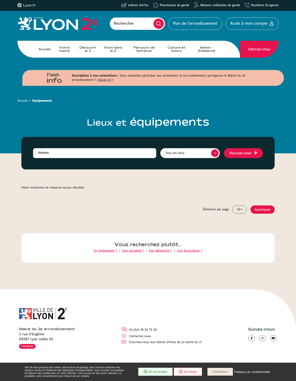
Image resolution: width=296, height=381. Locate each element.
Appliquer (262, 209)
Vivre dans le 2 (113, 49)
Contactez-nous (140, 336)
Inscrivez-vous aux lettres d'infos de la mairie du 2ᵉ (165, 342)
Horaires (27, 346)
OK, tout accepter (155, 371)
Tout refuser (188, 371)
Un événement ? (105, 250)
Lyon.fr (29, 5)
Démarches (259, 49)
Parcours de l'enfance (144, 49)
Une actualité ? (133, 250)
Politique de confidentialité (252, 372)
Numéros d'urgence (265, 5)
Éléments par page (216, 209)
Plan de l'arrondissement (195, 24)
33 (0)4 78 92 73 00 (143, 330)
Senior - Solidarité (206, 49)
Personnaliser (220, 371)
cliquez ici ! (105, 80)
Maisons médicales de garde (220, 5)
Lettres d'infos (138, 5)
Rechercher (124, 24)
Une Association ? (189, 250)
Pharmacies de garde (174, 5)
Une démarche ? (160, 250)
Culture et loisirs (176, 49)
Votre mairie (64, 49)
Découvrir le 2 (88, 49)
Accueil (44, 49)
